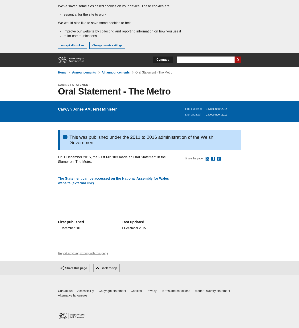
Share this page (76, 268)
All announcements (116, 72)
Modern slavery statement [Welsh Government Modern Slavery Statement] (212, 290)
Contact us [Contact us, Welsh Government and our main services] (65, 290)
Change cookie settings (107, 45)
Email (219, 159)
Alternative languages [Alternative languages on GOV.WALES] (72, 295)
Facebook (213, 159)
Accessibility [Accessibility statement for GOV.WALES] (85, 290)
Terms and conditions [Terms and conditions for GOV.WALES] (175, 290)
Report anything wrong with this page (83, 253)
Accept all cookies (72, 45)
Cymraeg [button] (163, 59)
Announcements (84, 72)
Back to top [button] (108, 268)
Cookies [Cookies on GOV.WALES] (136, 290)
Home (62, 72)
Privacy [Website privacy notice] (152, 290)
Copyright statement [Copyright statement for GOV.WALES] (112, 290)
